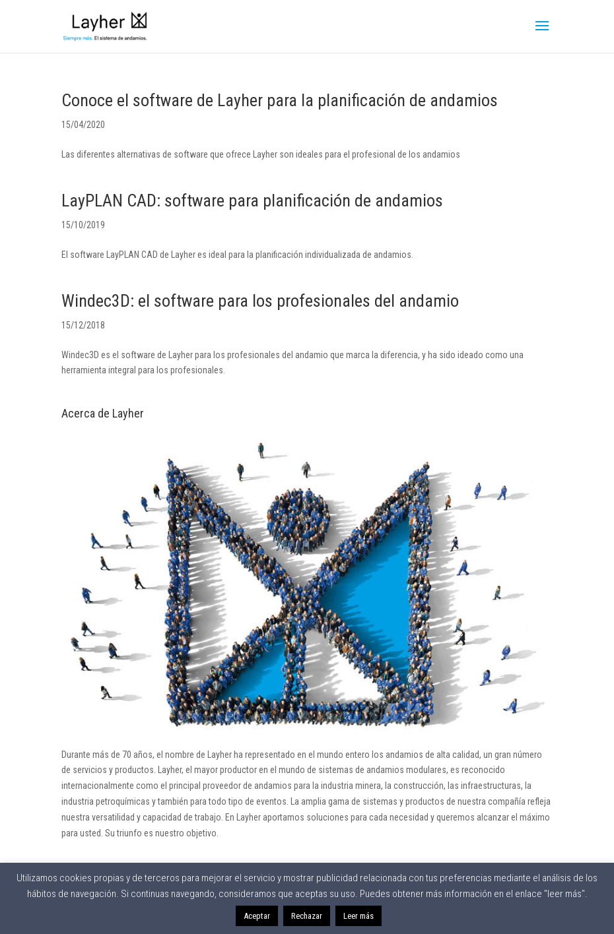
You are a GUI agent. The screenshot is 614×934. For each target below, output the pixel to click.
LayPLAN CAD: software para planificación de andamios (252, 200)
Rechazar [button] (306, 916)
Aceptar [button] (257, 916)
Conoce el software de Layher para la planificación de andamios (279, 100)
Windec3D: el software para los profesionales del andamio (260, 301)
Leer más (358, 916)
